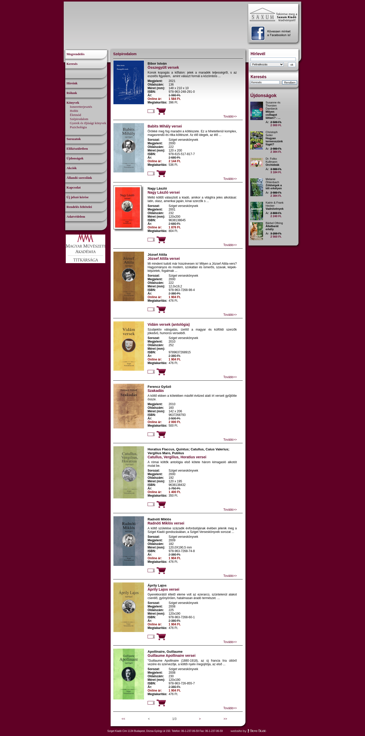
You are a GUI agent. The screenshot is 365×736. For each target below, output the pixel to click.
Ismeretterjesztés (81, 107)
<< (123, 719)
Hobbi (74, 111)
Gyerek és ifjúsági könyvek (88, 123)
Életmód (75, 115)
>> (225, 719)
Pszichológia (78, 127)
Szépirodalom (79, 119)
